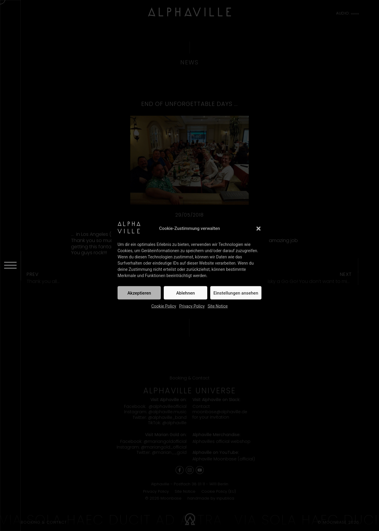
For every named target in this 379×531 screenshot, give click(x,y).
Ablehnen (185, 292)
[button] (258, 228)
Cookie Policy (163, 306)
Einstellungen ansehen (235, 292)
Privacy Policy (192, 306)
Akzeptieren (139, 292)
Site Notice (218, 306)
